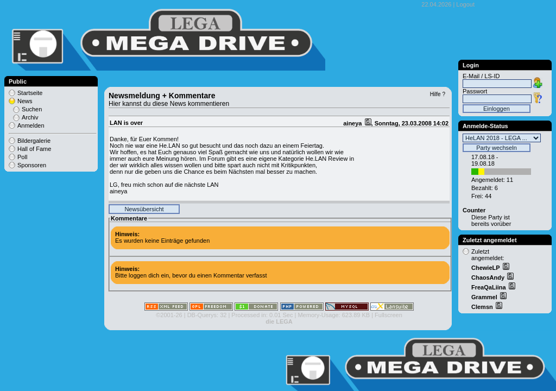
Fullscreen (388, 315)
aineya (353, 123)
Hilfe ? (437, 94)
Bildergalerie (33, 140)
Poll (22, 157)
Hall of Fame (34, 149)
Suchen (32, 109)
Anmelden (31, 125)
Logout (465, 4)
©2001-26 (169, 315)
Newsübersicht (143, 209)
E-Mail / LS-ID (481, 76)
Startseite (29, 93)
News (25, 101)
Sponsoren (31, 165)
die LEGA (279, 321)
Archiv (30, 117)
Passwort (475, 91)
